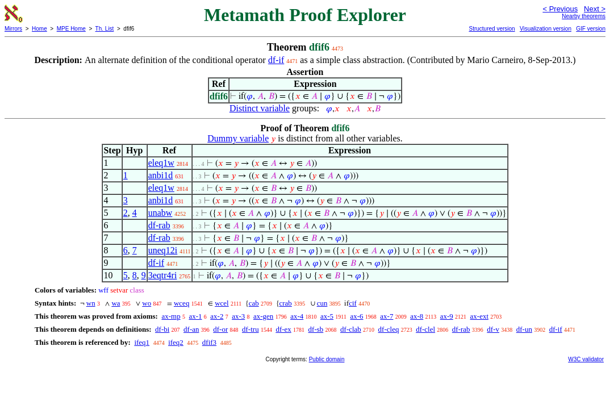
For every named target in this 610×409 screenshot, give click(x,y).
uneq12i (163, 250)
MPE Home (71, 29)
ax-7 (386, 316)
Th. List (104, 29)
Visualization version (545, 29)
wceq (181, 303)
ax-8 (416, 316)
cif (353, 303)
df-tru (250, 329)
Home (39, 29)
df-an (191, 329)
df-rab (159, 225)
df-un (524, 329)
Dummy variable (238, 138)
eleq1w (161, 163)
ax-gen (263, 316)
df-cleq (388, 329)
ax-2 (216, 316)
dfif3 (209, 342)
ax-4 (296, 316)
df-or (220, 329)
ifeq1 (141, 342)
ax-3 (238, 316)
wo (146, 303)
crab (285, 303)
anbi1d (160, 175)
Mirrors (13, 29)
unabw (160, 213)
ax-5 (326, 316)
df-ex (283, 329)
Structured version (492, 29)
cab (254, 303)
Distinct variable (259, 108)
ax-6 (356, 316)
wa (115, 303)
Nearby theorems (583, 16)
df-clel (425, 329)
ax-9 (446, 316)
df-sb (316, 329)
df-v (493, 329)
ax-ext (479, 316)
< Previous (560, 9)
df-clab (350, 329)
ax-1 (195, 316)
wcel (222, 303)
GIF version (590, 29)
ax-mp (170, 316)
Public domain (327, 359)
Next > (594, 9)
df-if (276, 60)
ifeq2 (175, 342)
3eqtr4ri (162, 275)
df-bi (162, 329)
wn (90, 303)
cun (322, 303)
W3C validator (586, 359)
